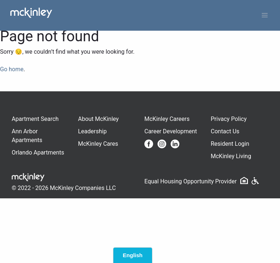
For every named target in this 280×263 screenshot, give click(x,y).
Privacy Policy (229, 118)
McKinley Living (231, 156)
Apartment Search (35, 118)
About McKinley (98, 118)
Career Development (170, 131)
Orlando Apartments (38, 152)
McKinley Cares (98, 143)
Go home (11, 69)
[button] (264, 15)
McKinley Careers (167, 118)
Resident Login (230, 143)
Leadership (92, 131)
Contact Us (225, 131)
